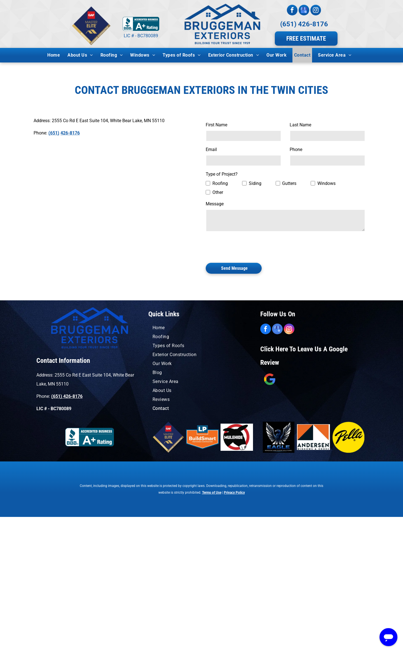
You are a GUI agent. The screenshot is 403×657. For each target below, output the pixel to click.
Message (215, 203)
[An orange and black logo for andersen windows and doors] (313, 437)
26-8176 (71, 133)
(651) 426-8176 (304, 24)
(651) (53, 133)
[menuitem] (56, 55)
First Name (216, 124)
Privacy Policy (234, 493)
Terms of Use (211, 493)
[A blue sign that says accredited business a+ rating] (89, 437)
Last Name (300, 124)
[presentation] (248, 246)
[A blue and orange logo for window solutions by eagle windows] (278, 437)
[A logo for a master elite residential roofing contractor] (168, 437)
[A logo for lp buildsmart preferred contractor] (202, 437)
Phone (296, 149)
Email (211, 149)
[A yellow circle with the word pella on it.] (348, 437)
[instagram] (315, 11)
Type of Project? (222, 174)
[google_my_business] (304, 11)
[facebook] (292, 11)
